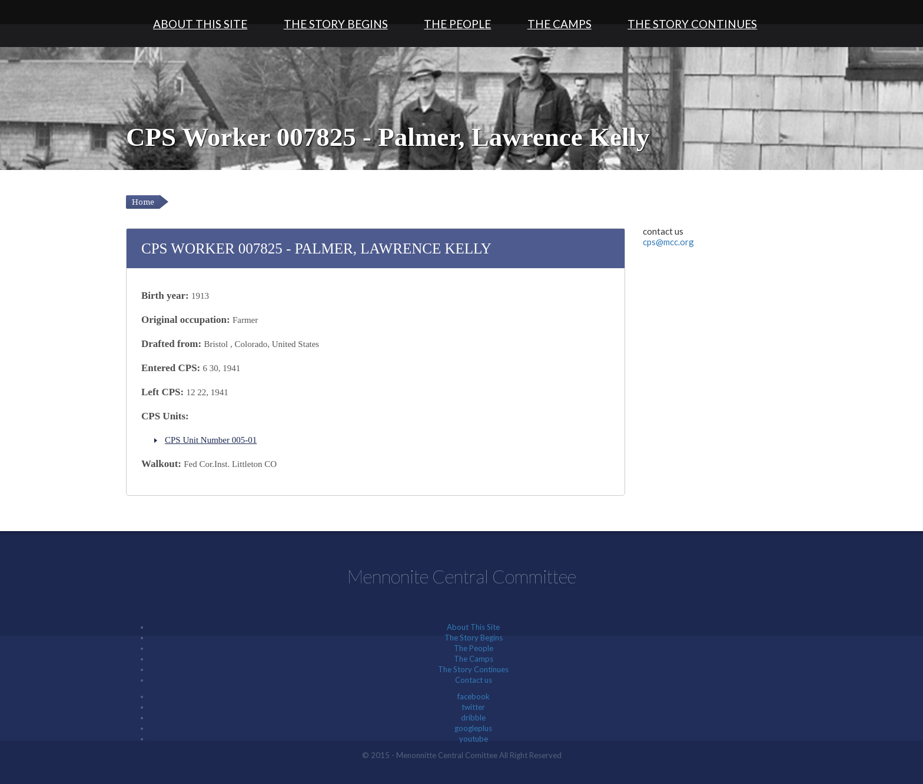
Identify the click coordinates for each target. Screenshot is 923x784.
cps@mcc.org (668, 241)
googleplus (473, 728)
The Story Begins (336, 24)
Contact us (473, 680)
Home (143, 202)
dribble (473, 717)
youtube (473, 738)
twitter (473, 707)
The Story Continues (692, 24)
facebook (473, 696)
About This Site (200, 24)
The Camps (559, 24)
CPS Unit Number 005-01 (211, 440)
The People (457, 24)
